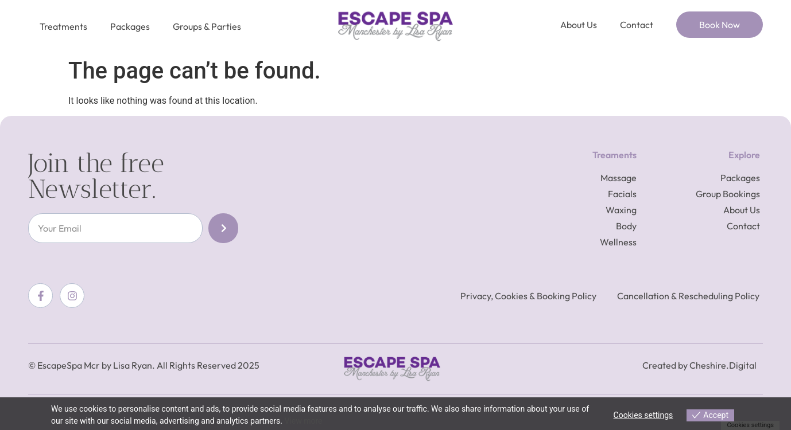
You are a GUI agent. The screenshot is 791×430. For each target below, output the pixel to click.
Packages (130, 26)
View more (303, 420)
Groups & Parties (207, 26)
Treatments (63, 26)
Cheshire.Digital (723, 365)
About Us (578, 24)
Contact (636, 24)
